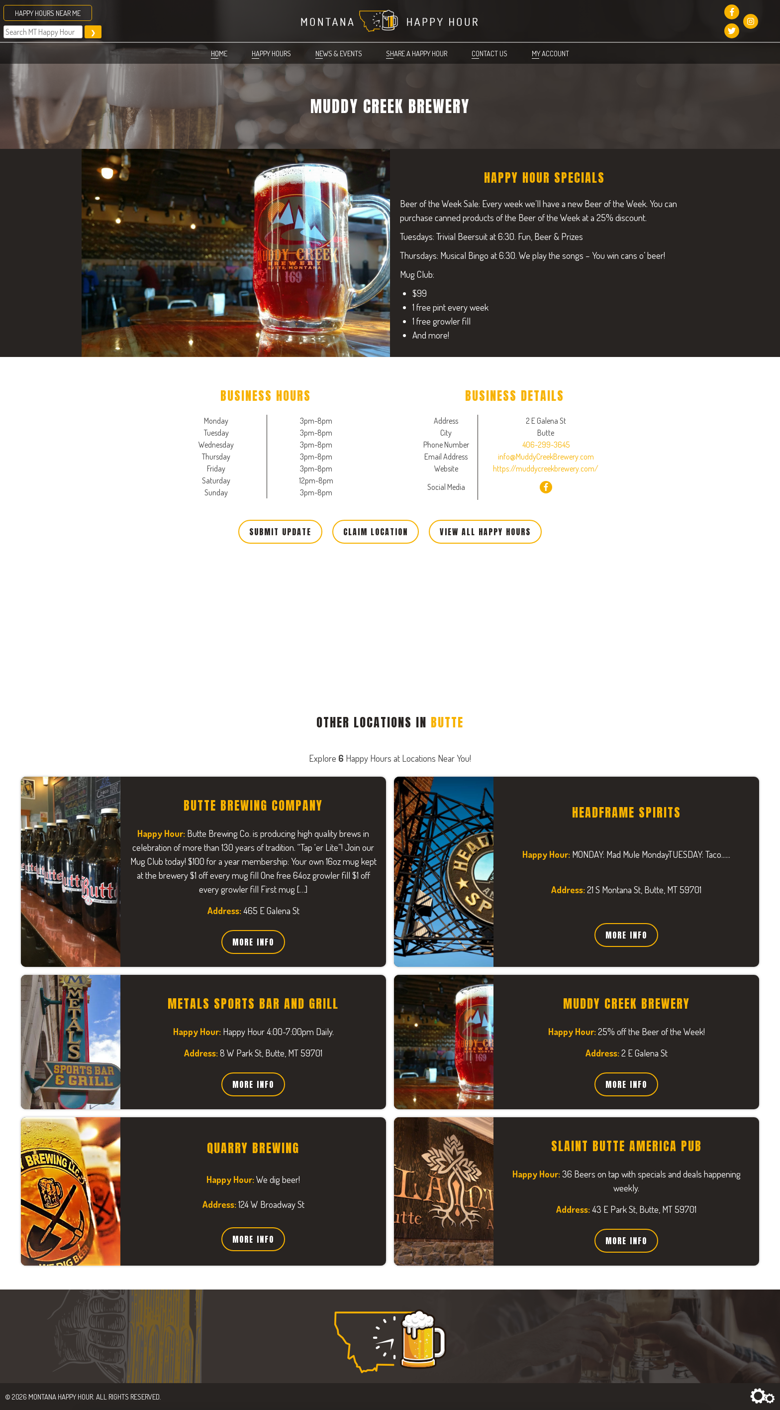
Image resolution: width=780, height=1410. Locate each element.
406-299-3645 (546, 445)
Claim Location (375, 532)
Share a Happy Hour (416, 53)
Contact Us (489, 53)
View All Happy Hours (485, 532)
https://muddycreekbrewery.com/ (545, 468)
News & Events (338, 53)
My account (550, 53)
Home (219, 53)
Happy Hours (271, 53)
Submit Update (280, 532)
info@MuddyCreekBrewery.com (546, 457)
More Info (253, 942)
